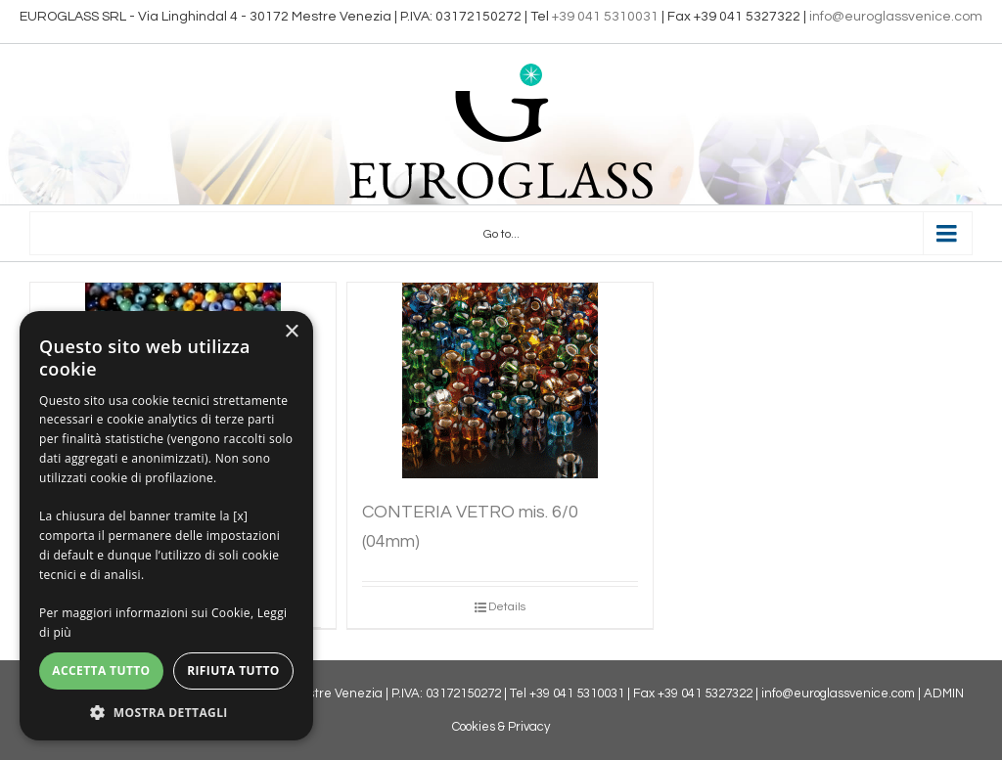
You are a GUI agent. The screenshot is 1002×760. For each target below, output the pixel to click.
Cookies (473, 727)
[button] (166, 711)
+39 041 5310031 (605, 16)
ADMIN (944, 693)
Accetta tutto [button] (101, 670)
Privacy (529, 727)
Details (506, 607)
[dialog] (166, 525)
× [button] (291, 332)
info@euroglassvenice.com (895, 16)
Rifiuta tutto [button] (233, 670)
